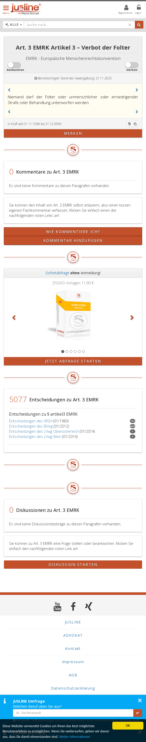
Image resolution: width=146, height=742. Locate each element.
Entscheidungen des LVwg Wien (35, 436)
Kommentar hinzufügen (73, 240)
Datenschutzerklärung (73, 688)
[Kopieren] (135, 124)
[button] (9, 90)
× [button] (140, 700)
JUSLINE (73, 622)
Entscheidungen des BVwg (31, 426)
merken (73, 133)
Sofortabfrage (57, 272)
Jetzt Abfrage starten (73, 361)
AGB (73, 674)
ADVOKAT (73, 635)
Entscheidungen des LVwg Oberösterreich (44, 431)
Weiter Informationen (74, 736)
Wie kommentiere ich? (73, 231)
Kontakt (73, 648)
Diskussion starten (73, 564)
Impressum (73, 661)
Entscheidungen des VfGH (30, 420)
